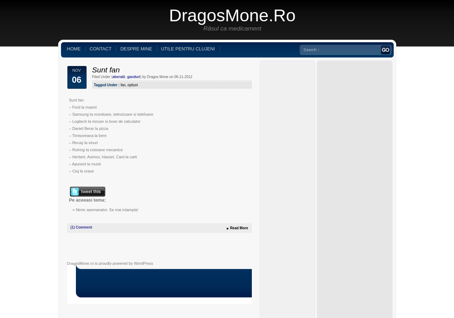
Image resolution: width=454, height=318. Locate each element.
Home (74, 48)
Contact (101, 48)
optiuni (132, 85)
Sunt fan (106, 70)
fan (123, 85)
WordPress (143, 263)
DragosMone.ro (232, 15)
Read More (239, 228)
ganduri (133, 77)
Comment (81, 227)
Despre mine (136, 48)
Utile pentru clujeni (188, 48)
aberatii (118, 77)
